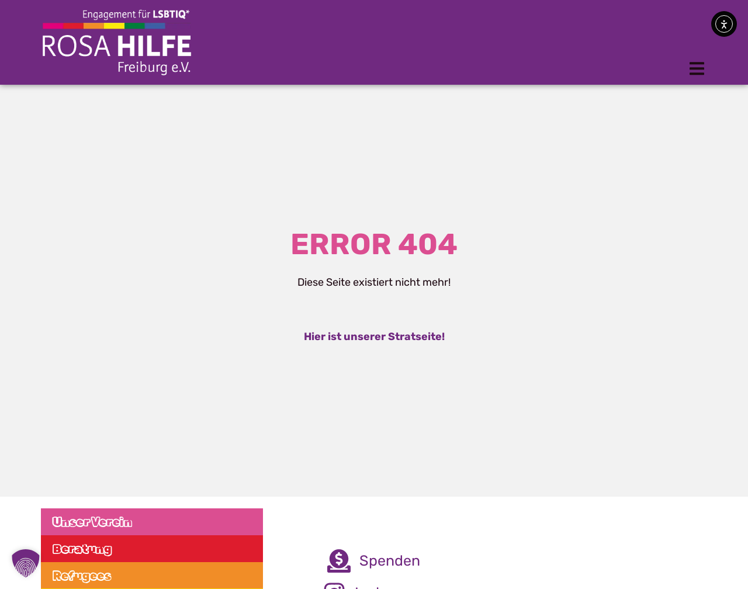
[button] (697, 68)
